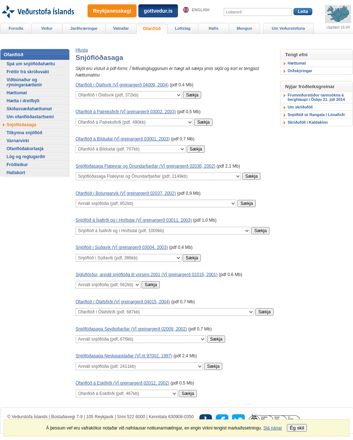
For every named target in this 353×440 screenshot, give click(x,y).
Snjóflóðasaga (21, 124)
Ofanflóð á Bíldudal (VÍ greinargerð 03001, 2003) (123, 138)
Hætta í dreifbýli (23, 100)
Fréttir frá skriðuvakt (28, 71)
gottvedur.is (158, 11)
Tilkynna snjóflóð (24, 132)
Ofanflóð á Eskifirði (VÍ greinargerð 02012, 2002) (122, 383)
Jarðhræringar (83, 28)
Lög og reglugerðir (26, 156)
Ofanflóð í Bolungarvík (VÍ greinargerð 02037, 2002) (126, 193)
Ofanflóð (152, 28)
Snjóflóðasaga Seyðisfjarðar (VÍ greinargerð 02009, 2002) (131, 329)
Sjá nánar (272, 428)
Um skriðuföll (300, 107)
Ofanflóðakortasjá (25, 148)
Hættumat (297, 63)
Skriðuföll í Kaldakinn (308, 122)
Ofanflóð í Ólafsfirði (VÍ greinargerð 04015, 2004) (123, 301)
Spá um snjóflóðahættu (31, 63)
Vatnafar (121, 28)
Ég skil (297, 428)
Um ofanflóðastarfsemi (30, 116)
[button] (82, 50)
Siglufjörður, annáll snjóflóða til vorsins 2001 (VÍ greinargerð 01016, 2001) (147, 274)
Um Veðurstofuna (288, 28)
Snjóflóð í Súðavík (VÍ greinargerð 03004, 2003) (122, 247)
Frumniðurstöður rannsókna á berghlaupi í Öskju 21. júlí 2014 (316, 97)
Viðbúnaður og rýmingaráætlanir (24, 82)
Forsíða (16, 28)
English (201, 10)
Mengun (244, 28)
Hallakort (16, 172)
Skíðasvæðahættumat (29, 108)
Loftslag (183, 28)
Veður (47, 28)
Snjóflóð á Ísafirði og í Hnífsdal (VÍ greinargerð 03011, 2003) (134, 220)
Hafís (214, 28)
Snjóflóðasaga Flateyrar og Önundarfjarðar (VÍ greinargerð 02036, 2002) (145, 166)
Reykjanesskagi (112, 11)
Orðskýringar (300, 71)
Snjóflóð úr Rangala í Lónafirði (316, 114)
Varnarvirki (18, 140)
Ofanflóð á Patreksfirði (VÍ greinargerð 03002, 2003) (126, 111)
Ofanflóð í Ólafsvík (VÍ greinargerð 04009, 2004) (122, 84)
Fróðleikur (17, 164)
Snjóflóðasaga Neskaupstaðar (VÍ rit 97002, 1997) (124, 355)
